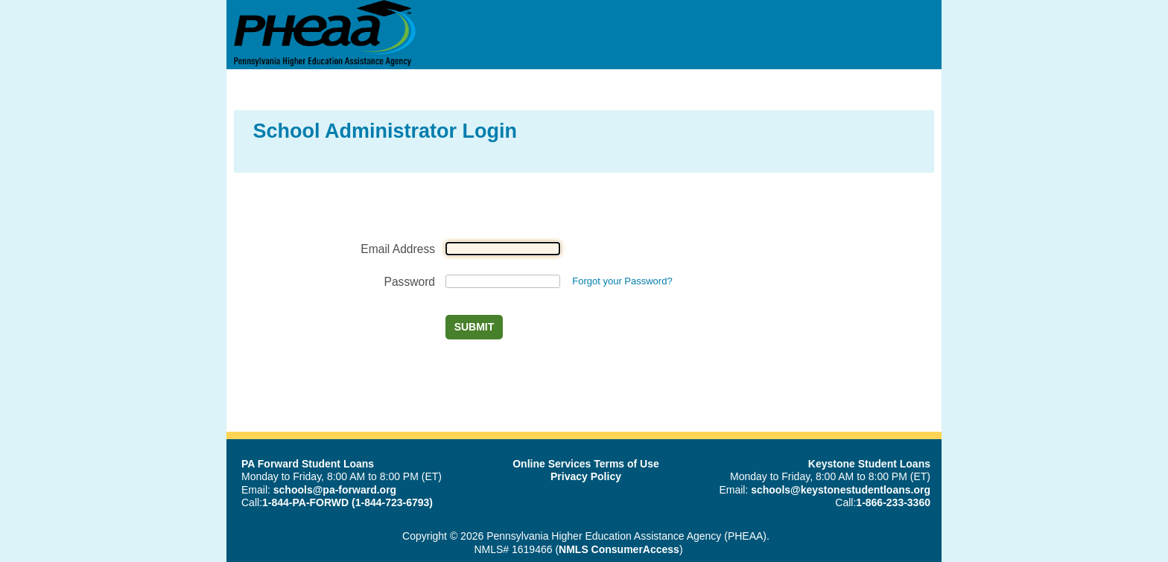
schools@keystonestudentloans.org (840, 490)
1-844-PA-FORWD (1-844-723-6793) (347, 502)
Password (409, 281)
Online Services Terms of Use (585, 464)
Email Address (398, 249)
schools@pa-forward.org (334, 490)
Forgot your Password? (622, 281)
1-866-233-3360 (893, 502)
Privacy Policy (585, 476)
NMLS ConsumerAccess (619, 549)
